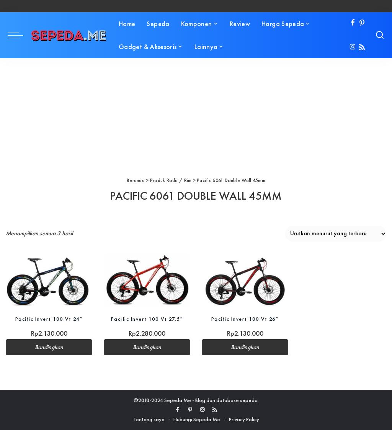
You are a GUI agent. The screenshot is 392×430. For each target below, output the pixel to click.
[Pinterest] (362, 23)
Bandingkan (49, 347)
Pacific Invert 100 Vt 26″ (245, 318)
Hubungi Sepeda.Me (196, 419)
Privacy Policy (244, 419)
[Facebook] (353, 23)
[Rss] (362, 48)
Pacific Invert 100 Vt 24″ (49, 318)
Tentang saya (149, 419)
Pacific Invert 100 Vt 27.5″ (147, 318)
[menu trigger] (19, 35)
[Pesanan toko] (335, 234)
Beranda (136, 180)
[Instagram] (353, 48)
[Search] (379, 35)
